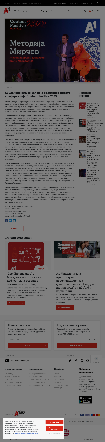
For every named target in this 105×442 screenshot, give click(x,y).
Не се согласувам (54, 433)
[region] (33, 428)
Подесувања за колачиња (54, 428)
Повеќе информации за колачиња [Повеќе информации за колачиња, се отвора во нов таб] (26, 433)
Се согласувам (54, 422)
